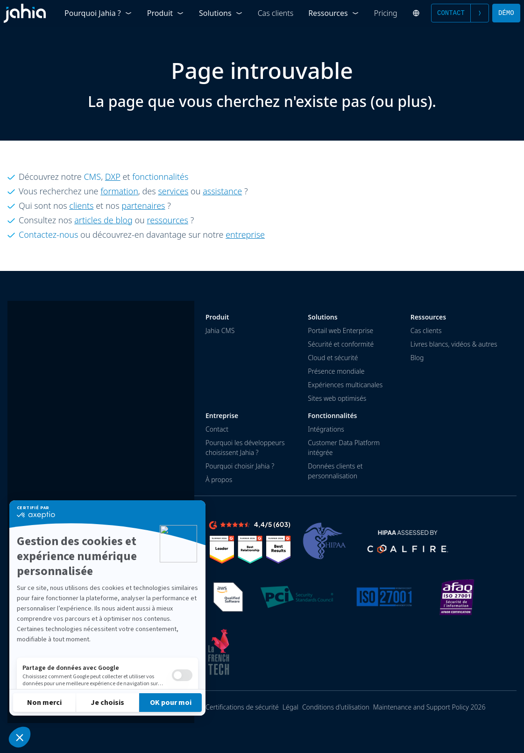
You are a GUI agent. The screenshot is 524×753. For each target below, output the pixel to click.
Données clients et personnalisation (335, 471)
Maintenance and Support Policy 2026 (429, 707)
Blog (417, 357)
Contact (460, 13)
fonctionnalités (160, 176)
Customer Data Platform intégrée (344, 447)
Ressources (333, 13)
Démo (506, 12)
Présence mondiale (336, 371)
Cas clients (276, 13)
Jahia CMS (219, 330)
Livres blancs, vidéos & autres (454, 344)
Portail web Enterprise (340, 330)
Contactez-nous (48, 234)
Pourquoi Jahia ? (98, 13)
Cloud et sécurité (333, 357)
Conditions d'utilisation (335, 707)
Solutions (221, 13)
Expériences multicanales (345, 384)
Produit (165, 13)
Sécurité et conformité (341, 344)
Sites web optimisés (337, 398)
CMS (92, 176)
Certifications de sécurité (242, 707)
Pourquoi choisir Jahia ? (239, 466)
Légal (290, 707)
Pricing (385, 13)
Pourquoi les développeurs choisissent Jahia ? (245, 447)
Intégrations (326, 429)
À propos (218, 479)
